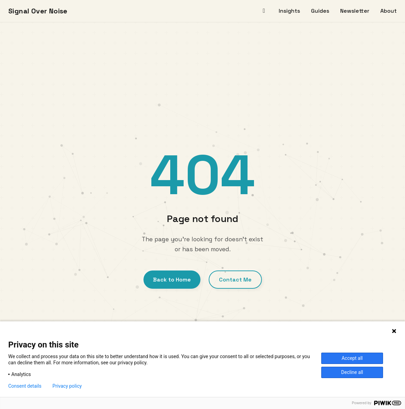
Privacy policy (67, 386)
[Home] (264, 11)
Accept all (352, 358)
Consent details (25, 386)
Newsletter (354, 10)
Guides (320, 10)
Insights (289, 10)
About (388, 10)
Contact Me (235, 279)
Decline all (352, 372)
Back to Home (172, 279)
